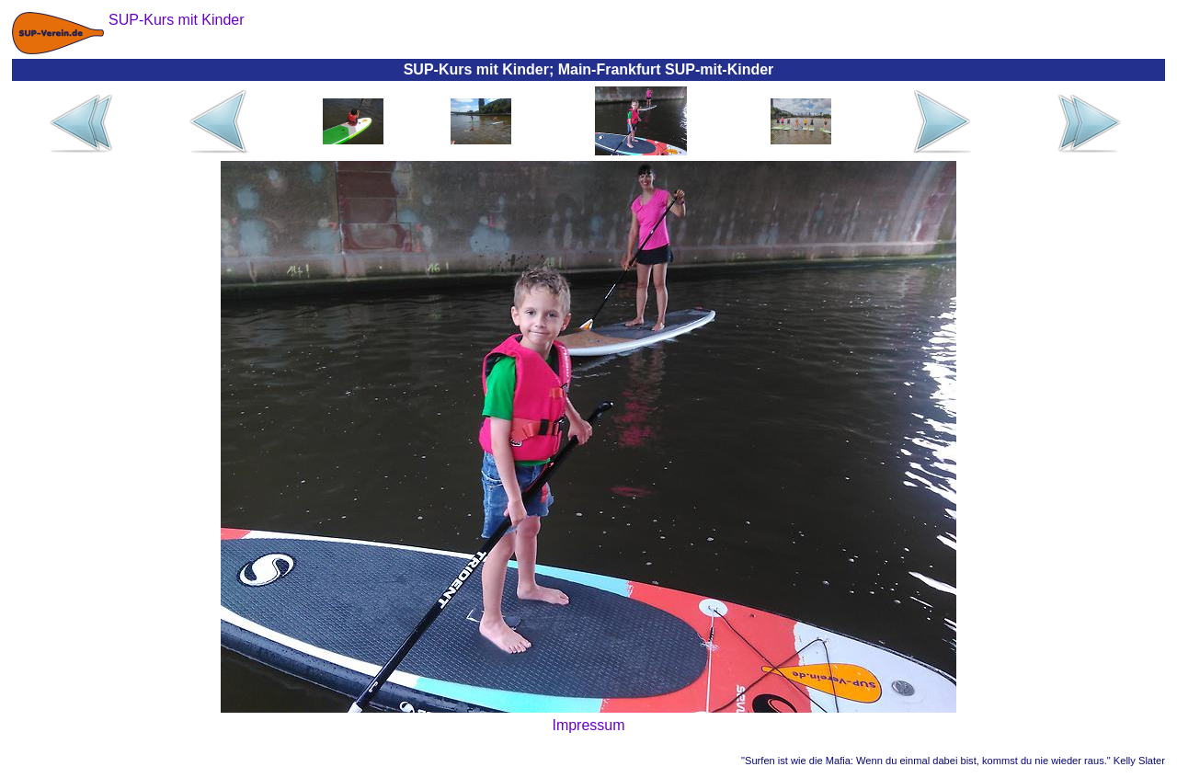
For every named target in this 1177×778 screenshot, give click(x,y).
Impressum (588, 725)
